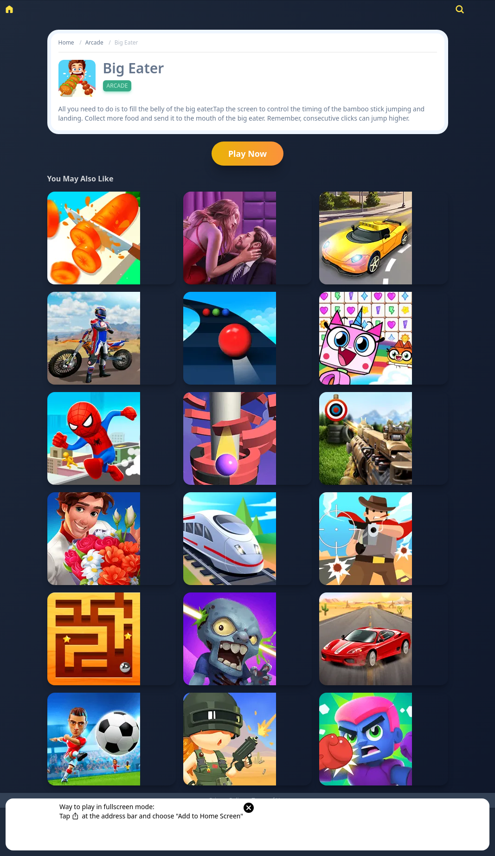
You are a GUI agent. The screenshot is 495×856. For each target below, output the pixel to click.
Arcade (94, 42)
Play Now (247, 153)
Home (66, 42)
